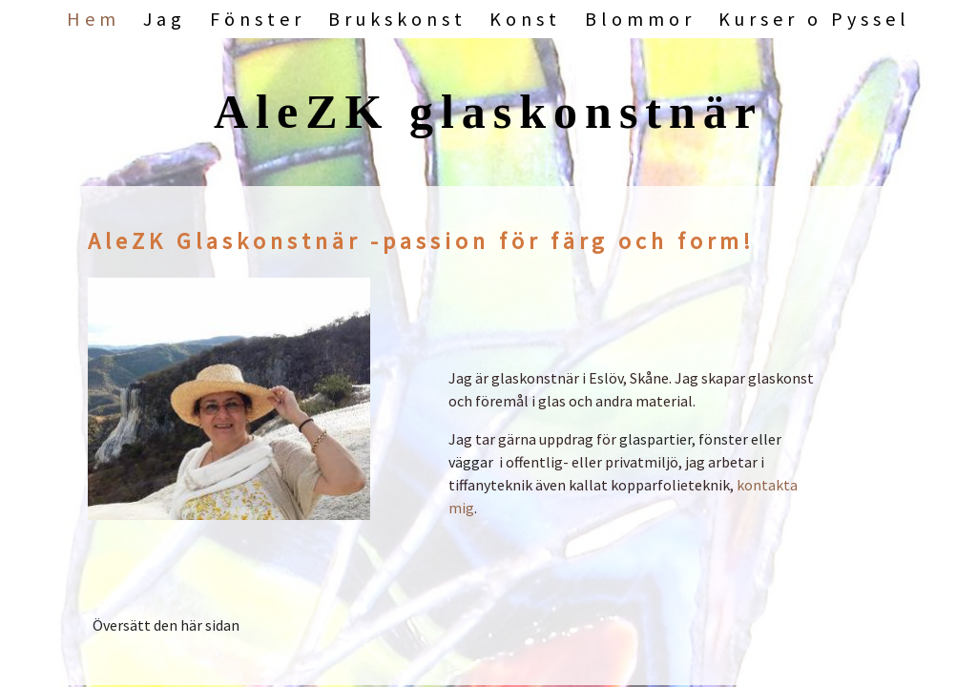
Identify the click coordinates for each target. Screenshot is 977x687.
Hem (93, 19)
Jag (164, 19)
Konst (525, 19)
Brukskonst (397, 19)
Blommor (640, 19)
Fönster (257, 19)
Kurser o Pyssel (814, 19)
